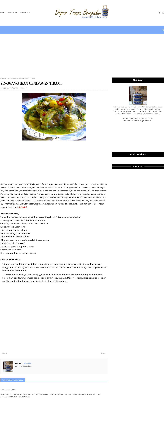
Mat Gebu (7, 88)
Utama (3, 13)
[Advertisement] (82, 56)
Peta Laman (12, 13)
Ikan (7, 78)
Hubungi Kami (25, 13)
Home (2, 78)
